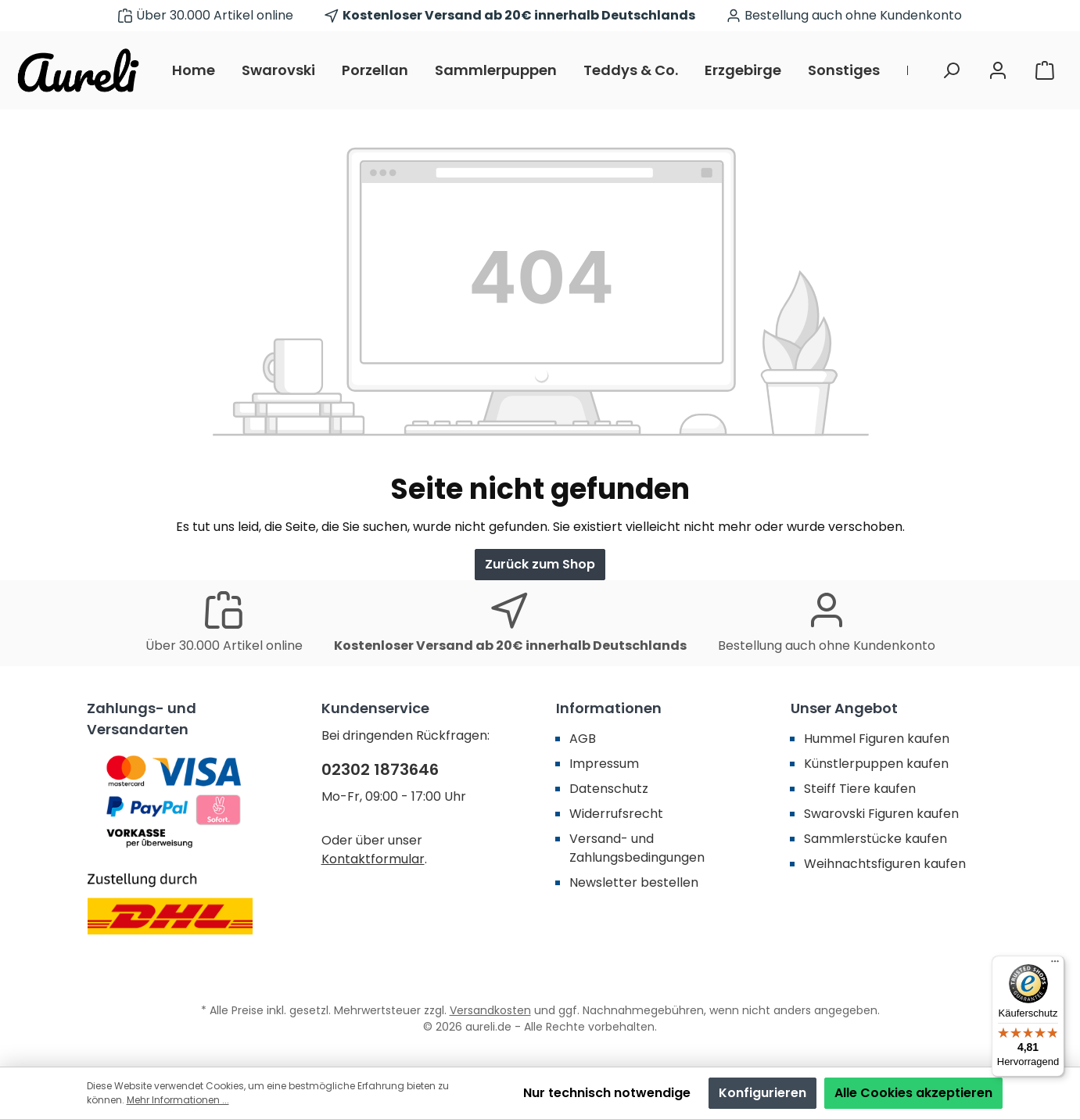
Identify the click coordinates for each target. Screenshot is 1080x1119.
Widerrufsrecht (616, 814)
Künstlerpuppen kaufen (876, 764)
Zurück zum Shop (540, 564)
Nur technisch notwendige (607, 1093)
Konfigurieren (762, 1093)
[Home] (200, 70)
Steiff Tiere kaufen (860, 789)
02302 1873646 (380, 769)
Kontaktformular (373, 859)
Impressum (604, 764)
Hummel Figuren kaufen (876, 739)
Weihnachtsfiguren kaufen (885, 864)
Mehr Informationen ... (178, 1099)
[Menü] (1055, 965)
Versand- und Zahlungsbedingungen (637, 848)
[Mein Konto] (997, 71)
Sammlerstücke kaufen (875, 839)
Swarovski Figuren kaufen (881, 814)
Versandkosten (490, 1010)
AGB (582, 739)
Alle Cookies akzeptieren (913, 1093)
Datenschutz (608, 789)
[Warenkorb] (1044, 71)
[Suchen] (951, 71)
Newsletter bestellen (633, 882)
